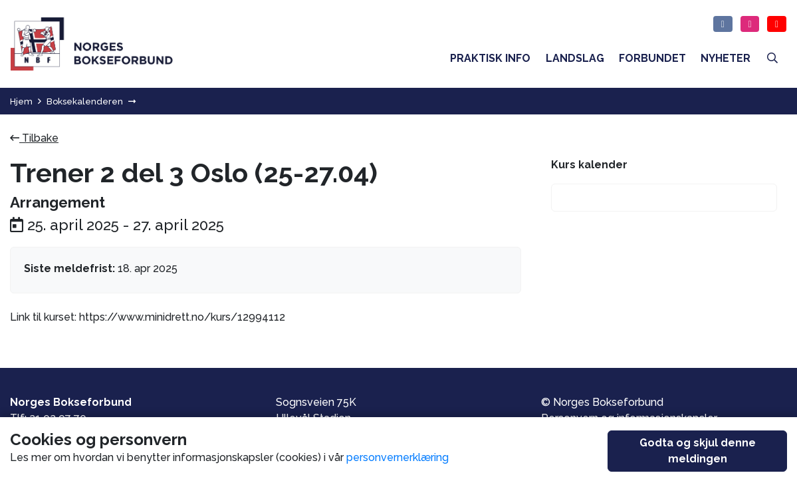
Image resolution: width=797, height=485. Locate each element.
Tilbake (34, 138)
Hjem (21, 101)
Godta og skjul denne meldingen (697, 450)
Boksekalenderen (85, 101)
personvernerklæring (397, 457)
